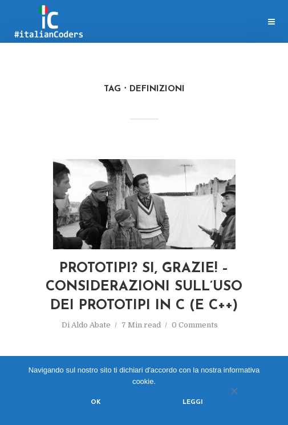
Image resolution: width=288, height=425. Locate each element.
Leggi (192, 402)
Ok (96, 402)
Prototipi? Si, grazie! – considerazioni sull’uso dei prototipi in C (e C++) (144, 287)
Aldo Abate (91, 325)
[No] (233, 390)
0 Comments (195, 325)
